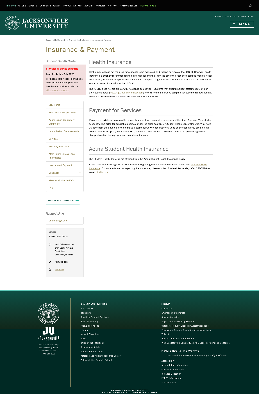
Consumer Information (173, 369)
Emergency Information (173, 312)
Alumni (89, 5)
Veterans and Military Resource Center (101, 355)
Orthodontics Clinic (90, 347)
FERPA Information (171, 378)
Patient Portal (63, 200)
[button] (250, 6)
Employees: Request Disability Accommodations (186, 330)
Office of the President (92, 342)
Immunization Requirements (64, 131)
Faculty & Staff (72, 5)
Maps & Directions (90, 334)
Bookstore (86, 312)
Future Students (27, 5)
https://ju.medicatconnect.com (126, 92)
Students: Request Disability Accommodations (185, 325)
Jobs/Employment (90, 325)
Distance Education (171, 373)
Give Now (247, 17)
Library (84, 330)
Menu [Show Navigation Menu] (242, 24)
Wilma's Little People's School (96, 360)
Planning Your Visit (59, 146)
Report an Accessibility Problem (178, 321)
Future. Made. (148, 5)
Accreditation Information (175, 365)
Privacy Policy (169, 382)
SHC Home (54, 104)
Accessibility (168, 360)
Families (100, 5)
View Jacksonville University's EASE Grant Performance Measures (196, 342)
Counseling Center (58, 220)
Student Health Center (79, 40)
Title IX (165, 334)
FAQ (51, 187)
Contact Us (167, 308)
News (83, 338)
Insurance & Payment (60, 165)
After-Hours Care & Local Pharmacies (62, 155)
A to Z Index (87, 308)
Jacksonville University (56, 40)
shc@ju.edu (59, 269)
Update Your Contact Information (178, 338)
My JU (232, 17)
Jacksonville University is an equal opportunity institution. (197, 355)
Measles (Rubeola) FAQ (61, 180)
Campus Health (129, 5)
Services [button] (66, 140)
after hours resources (57, 90)
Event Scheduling (90, 321)
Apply (219, 17)
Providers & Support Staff (62, 112)
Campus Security (170, 317)
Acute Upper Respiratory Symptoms (61, 121)
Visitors (113, 5)
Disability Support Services (95, 317)
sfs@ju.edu (102, 172)
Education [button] (66, 174)
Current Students (50, 5)
